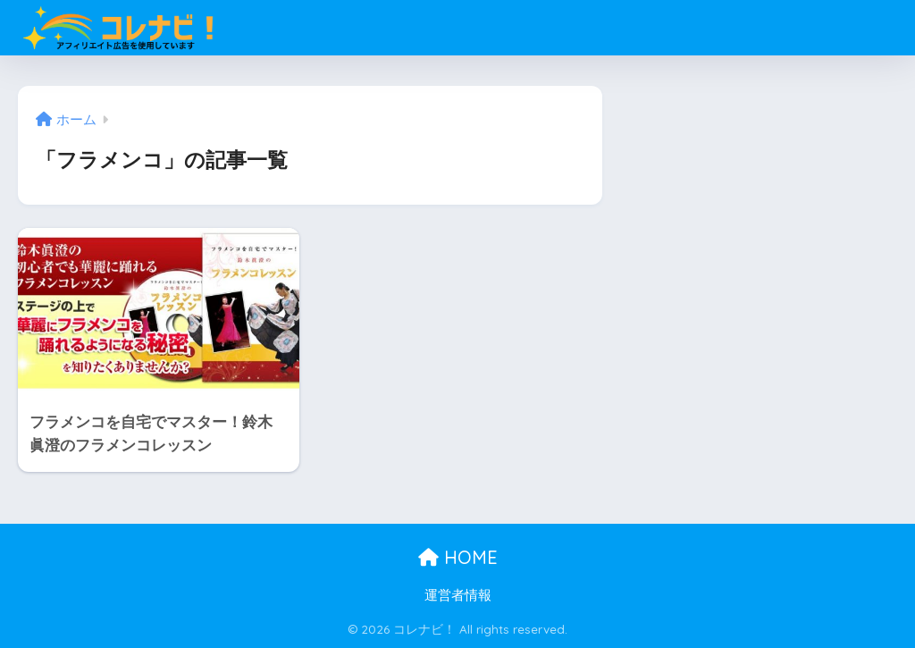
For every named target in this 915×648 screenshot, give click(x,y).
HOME (458, 557)
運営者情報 (457, 595)
